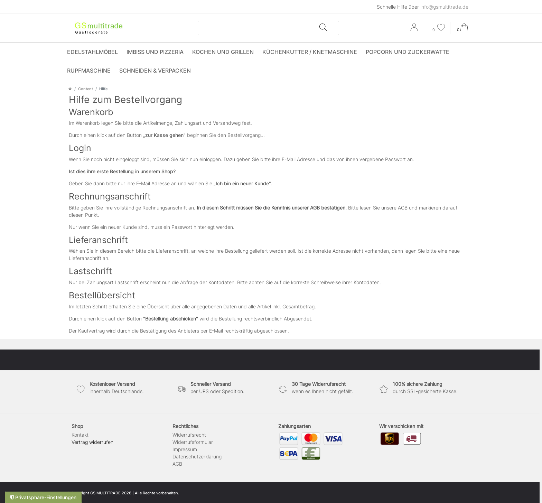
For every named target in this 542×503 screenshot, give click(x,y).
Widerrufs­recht (189, 435)
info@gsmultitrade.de (444, 7)
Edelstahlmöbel (92, 51)
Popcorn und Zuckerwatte (407, 51)
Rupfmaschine (89, 70)
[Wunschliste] (438, 28)
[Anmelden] (414, 29)
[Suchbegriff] (258, 28)
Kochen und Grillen (223, 51)
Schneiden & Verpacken (155, 70)
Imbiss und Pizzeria (155, 51)
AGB (177, 464)
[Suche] (323, 28)
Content (85, 88)
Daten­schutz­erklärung (197, 456)
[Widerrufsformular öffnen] (92, 442)
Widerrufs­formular (192, 442)
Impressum (184, 449)
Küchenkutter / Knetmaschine (309, 51)
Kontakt (80, 435)
